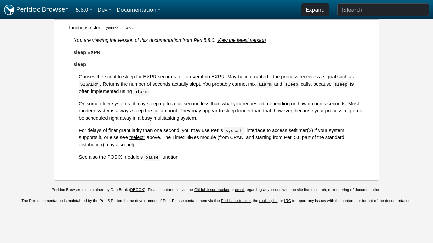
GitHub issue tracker (211, 190)
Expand (315, 10)
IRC (287, 201)
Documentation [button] (136, 10)
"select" (137, 137)
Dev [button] (103, 10)
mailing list (268, 201)
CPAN (126, 28)
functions (79, 27)
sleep (98, 27)
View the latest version (241, 40)
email (240, 190)
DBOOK (137, 190)
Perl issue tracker (236, 201)
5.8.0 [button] (82, 10)
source (113, 28)
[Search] (383, 9)
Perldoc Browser (36, 10)
